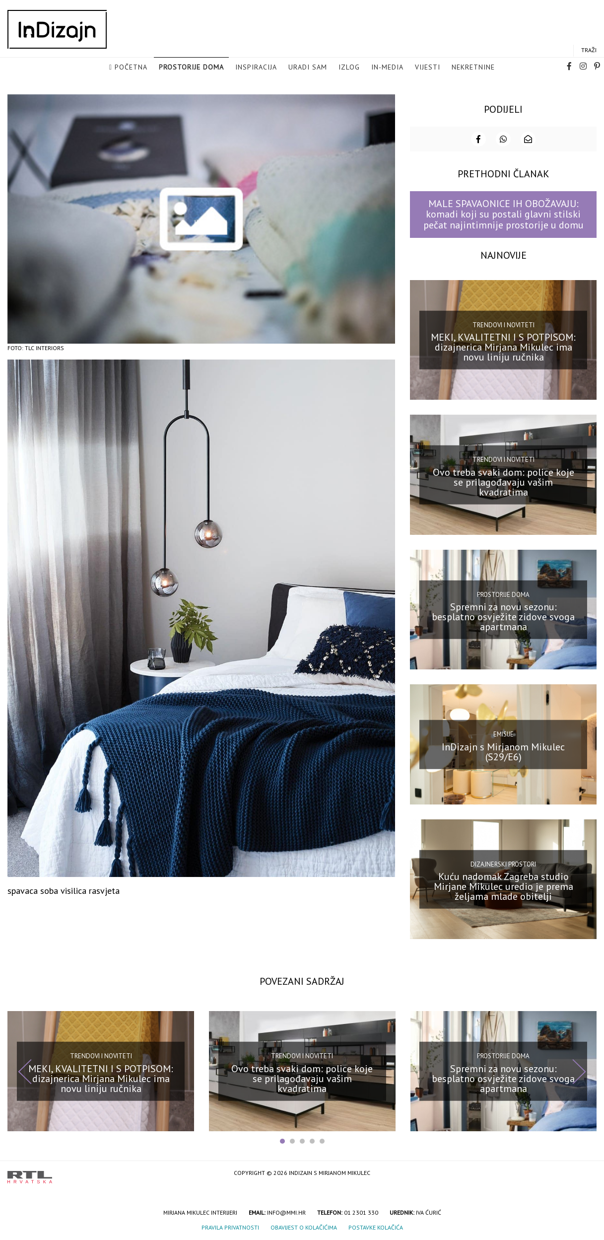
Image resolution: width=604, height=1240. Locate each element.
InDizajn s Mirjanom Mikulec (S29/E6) (503, 750)
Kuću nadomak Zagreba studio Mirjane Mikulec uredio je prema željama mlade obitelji (503, 885)
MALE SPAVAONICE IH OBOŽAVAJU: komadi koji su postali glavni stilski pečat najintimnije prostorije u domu (503, 213)
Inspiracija (256, 67)
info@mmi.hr (286, 1211)
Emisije (503, 733)
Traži (589, 50)
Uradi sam (307, 67)
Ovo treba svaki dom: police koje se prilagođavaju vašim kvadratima (503, 480)
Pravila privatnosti (230, 1226)
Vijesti (427, 67)
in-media (387, 67)
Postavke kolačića (375, 1226)
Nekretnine (473, 67)
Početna (131, 67)
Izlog (349, 67)
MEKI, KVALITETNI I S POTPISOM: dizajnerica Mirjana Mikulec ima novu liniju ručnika (503, 346)
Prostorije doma (191, 67)
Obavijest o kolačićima (303, 1226)
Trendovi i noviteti (503, 323)
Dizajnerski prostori (503, 863)
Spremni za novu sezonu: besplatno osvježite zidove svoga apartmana (503, 615)
